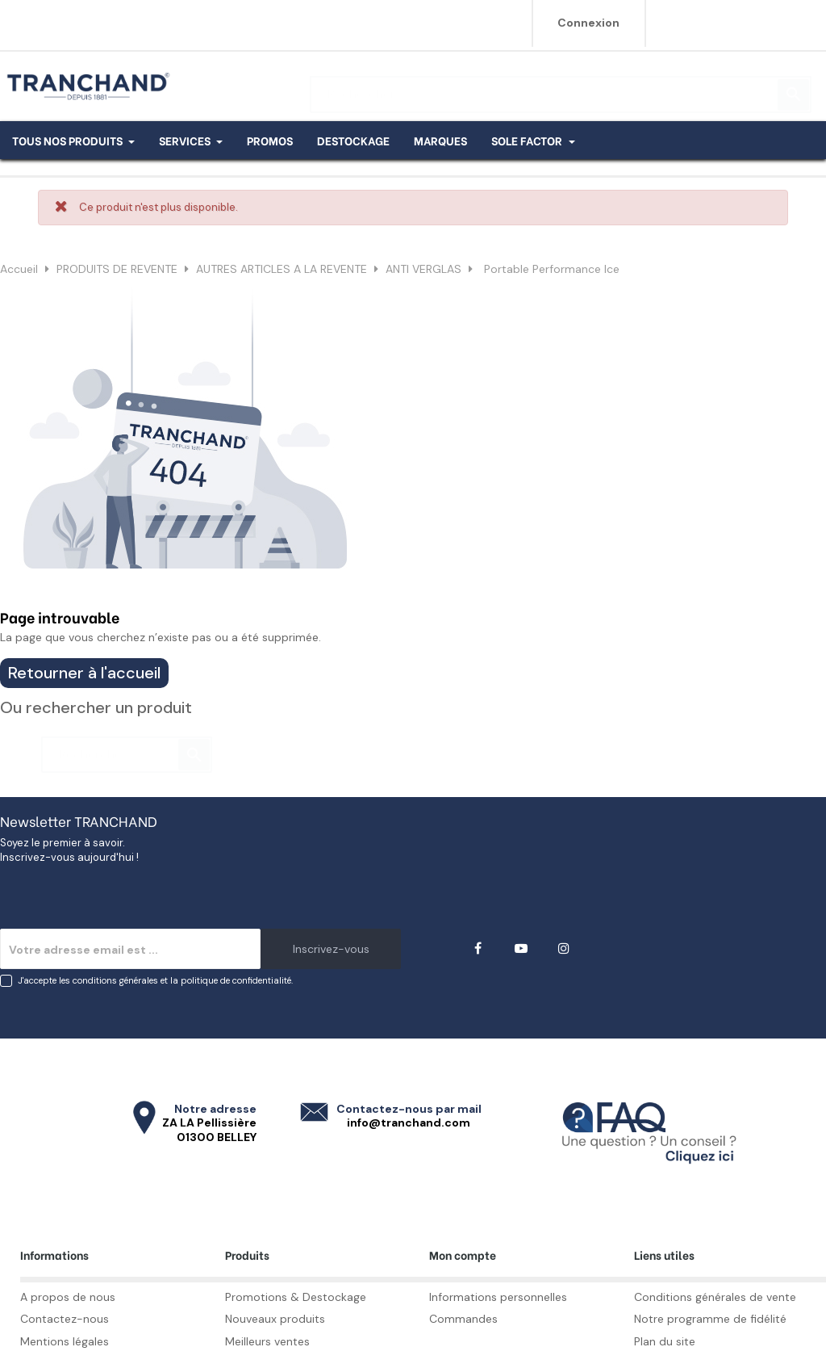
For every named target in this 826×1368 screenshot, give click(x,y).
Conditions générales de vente (715, 1297)
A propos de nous (67, 1297)
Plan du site (664, 1341)
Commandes (463, 1318)
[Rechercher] (560, 86)
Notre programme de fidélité (710, 1318)
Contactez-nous (64, 1318)
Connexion (588, 22)
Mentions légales (64, 1341)
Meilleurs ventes (267, 1341)
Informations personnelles (498, 1297)
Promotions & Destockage (295, 1297)
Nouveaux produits (275, 1318)
